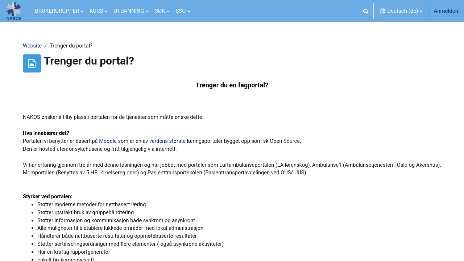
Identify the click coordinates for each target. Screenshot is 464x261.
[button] (366, 11)
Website (35, 46)
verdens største (174, 143)
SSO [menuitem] (180, 11)
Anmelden (446, 11)
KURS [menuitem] (96, 11)
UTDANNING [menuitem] (128, 11)
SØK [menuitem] (160, 11)
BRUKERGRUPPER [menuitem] (57, 11)
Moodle (113, 143)
